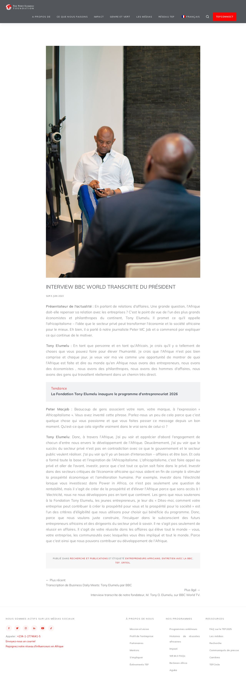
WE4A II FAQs (177, 655)
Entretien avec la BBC (177, 558)
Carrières (214, 657)
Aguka (173, 670)
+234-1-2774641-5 (29, 636)
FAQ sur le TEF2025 (220, 629)
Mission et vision (139, 629)
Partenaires (136, 643)
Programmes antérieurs (183, 629)
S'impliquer (136, 657)
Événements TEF (139, 664)
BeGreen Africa (178, 663)
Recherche (215, 643)
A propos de (41, 16)
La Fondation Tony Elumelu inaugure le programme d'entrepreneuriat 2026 (114, 394)
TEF (117, 562)
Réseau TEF (167, 16)
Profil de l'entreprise (141, 636)
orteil (125, 562)
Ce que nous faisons (72, 16)
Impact (99, 16)
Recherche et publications (89, 558)
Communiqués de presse (224, 650)
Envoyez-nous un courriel (20, 641)
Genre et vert (120, 16)
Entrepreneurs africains (142, 558)
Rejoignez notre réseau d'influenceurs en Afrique (34, 646)
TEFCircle (214, 664)
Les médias (144, 16)
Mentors (134, 650)
